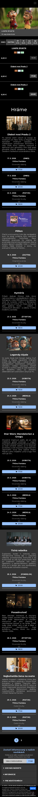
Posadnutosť (19, 612)
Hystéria (19, 292)
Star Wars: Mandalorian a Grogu (19, 435)
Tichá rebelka (19, 550)
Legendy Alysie (19, 354)
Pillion (19, 231)
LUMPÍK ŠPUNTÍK (19, 48)
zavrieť (33, 788)
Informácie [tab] (9, 774)
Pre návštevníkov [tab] (12, 781)
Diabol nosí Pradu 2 (19, 66)
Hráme (19, 109)
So (29, 42)
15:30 (19, 390)
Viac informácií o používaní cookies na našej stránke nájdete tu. (19, 794)
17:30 (33, 76)
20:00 (33, 94)
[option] (19, 22)
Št (18, 42)
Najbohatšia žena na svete (19, 676)
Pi (23, 42)
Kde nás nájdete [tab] (12, 768)
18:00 (19, 204)
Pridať (30, 761)
